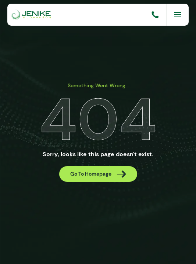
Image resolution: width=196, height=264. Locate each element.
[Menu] (178, 14)
